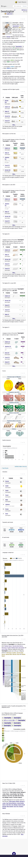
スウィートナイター (9, 720)
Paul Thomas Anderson (11, 803)
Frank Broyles (4, 468)
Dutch (6, 513)
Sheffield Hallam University (21, 467)
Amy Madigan (15, 804)
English (4, 6)
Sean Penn (16, 806)
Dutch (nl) (7, 352)
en (14, 10)
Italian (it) (7, 111)
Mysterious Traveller (6, 647)
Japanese (7, 504)
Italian (6, 499)
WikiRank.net (24, 10)
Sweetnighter (16, 26)
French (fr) (7, 120)
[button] (21, 19)
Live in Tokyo (5, 649)
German (8, 36)
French (6, 495)
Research (25, 6)
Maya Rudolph (10, 806)
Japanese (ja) (8, 346)
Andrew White (9, 654)
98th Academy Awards (14, 801)
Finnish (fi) (7, 264)
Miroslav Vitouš (16, 654)
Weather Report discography (17, 647)
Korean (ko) (7, 116)
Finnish (6, 490)
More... (14, 124)
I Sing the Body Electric (17, 646)
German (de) (7, 170)
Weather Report (8, 646)
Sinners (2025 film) (6, 804)
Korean (7, 509)
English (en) (7, 106)
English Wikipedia (21, 2)
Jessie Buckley (20, 803)
